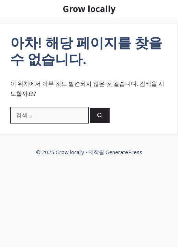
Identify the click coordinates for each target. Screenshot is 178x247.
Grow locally (89, 8)
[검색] (100, 115)
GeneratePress (123, 152)
